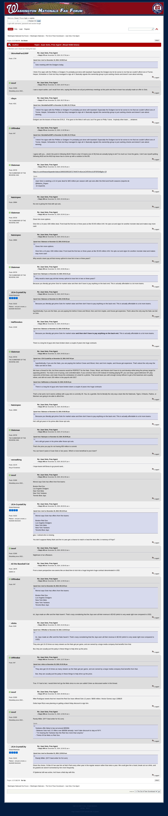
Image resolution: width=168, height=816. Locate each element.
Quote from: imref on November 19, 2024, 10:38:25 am (50, 60)
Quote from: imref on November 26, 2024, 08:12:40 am (50, 511)
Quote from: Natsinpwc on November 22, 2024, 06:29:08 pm (51, 437)
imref (13, 83)
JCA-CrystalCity (18, 292)
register (32, 18)
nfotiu (14, 623)
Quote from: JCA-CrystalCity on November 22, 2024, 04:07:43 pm (53, 358)
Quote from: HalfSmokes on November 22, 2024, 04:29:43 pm (52, 382)
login (25, 18)
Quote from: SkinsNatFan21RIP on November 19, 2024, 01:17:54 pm (54, 105)
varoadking (16, 460)
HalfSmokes (16, 322)
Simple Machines (92, 806)
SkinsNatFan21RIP (19, 53)
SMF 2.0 (75, 806)
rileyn (13, 98)
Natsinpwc (16, 197)
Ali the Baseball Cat (20, 564)
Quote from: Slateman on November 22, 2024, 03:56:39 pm (51, 299)
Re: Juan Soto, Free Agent (47, 53)
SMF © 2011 (82, 806)
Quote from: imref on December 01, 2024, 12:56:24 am (50, 753)
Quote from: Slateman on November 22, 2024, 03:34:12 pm (51, 241)
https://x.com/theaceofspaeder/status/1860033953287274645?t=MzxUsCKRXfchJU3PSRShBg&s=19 (70, 172)
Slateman (15, 165)
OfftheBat (15, 128)
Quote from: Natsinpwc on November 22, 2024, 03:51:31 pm (51, 274)
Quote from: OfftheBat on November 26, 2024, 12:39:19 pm (51, 630)
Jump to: (131, 791)
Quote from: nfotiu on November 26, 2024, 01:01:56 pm (50, 664)
